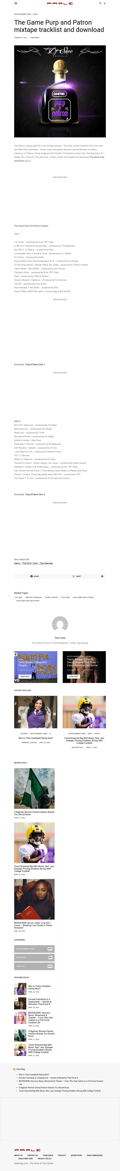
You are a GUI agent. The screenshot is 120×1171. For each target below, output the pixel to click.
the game (66, 597)
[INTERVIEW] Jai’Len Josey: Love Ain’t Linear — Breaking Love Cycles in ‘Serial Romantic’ (33, 925)
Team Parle (35, 38)
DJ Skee (19, 597)
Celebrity (24, 734)
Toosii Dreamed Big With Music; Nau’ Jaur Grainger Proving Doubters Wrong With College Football (84, 740)
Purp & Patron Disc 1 (35, 364)
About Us (18, 1155)
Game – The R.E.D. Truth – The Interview (33, 563)
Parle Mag (20, 1069)
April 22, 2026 (33, 1007)
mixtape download (34, 597)
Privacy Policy (45, 1159)
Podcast (62, 1155)
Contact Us (32, 1155)
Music (35, 14)
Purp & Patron (52, 597)
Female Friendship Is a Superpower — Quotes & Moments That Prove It (39, 1001)
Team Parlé (48, 1155)
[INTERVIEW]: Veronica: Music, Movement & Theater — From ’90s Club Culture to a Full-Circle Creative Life (40, 1018)
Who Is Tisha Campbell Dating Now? (35, 738)
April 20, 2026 (19, 931)
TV (50, 734)
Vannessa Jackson (29, 742)
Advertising (76, 1155)
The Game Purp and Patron (28, 601)
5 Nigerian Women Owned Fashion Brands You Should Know (34, 813)
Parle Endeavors (94, 1155)
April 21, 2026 (91, 747)
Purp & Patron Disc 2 (35, 494)
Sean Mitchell (77, 747)
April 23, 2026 (44, 742)
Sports (97, 734)
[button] (105, 3)
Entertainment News (22, 14)
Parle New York (25, 1159)
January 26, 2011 (21, 38)
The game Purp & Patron (84, 597)
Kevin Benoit (40, 670)
